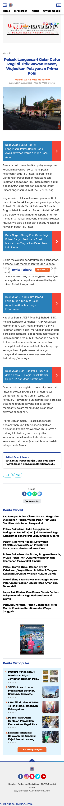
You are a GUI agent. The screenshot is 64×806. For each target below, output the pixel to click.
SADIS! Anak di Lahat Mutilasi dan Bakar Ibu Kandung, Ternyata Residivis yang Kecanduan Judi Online (22, 691)
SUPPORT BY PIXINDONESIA (16, 804)
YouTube (46, 778)
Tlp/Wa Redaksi (48, 784)
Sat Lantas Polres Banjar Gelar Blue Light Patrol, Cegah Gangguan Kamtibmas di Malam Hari (30, 462)
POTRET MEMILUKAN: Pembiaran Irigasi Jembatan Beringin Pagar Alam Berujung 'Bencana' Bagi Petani (23, 676)
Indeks (35, 10)
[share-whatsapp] (34, 494)
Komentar (32, 501)
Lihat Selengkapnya (32, 749)
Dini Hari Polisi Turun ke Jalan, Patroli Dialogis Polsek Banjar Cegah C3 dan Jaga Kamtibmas (27, 375)
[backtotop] (32, 762)
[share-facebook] (24, 494)
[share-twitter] (29, 494)
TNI (18, 475)
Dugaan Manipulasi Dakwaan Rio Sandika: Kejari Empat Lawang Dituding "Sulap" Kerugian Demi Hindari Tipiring (24, 736)
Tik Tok (32, 787)
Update (42, 270)
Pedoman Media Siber (28, 784)
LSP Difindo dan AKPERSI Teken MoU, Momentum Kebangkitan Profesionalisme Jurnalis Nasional (23, 706)
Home (6, 10)
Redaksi (12, 784)
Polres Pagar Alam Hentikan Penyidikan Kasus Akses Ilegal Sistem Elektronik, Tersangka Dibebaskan (24, 721)
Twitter (39, 778)
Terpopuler (20, 10)
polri (8, 475)
